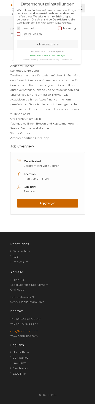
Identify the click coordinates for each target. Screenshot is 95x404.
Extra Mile (19, 373)
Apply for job (47, 203)
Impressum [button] (66, 57)
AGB (16, 256)
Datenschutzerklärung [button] (49, 57)
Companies (20, 357)
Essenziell (25, 25)
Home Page (21, 352)
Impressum (20, 262)
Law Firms (19, 363)
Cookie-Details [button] (30, 57)
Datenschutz (21, 251)
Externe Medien (29, 31)
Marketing (67, 25)
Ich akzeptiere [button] (47, 41)
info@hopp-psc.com (24, 331)
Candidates (20, 368)
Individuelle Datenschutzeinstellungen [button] (47, 52)
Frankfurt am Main (36, 178)
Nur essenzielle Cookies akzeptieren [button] (47, 48)
